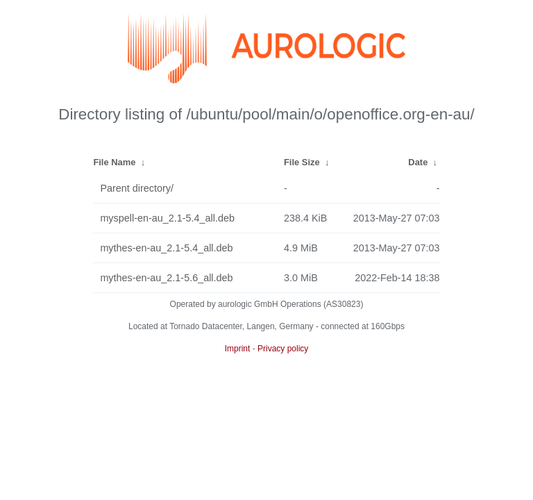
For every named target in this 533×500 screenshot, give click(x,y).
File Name (114, 162)
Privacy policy (282, 348)
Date (418, 162)
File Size (302, 162)
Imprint (238, 348)
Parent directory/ (137, 188)
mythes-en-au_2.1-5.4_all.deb (166, 247)
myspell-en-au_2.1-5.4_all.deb (167, 218)
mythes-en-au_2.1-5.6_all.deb (166, 277)
